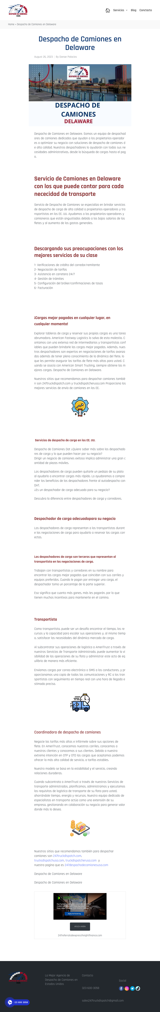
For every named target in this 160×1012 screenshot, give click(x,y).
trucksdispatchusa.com (49, 860)
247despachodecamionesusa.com (86, 865)
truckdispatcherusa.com (81, 860)
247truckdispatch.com (67, 856)
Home (11, 24)
